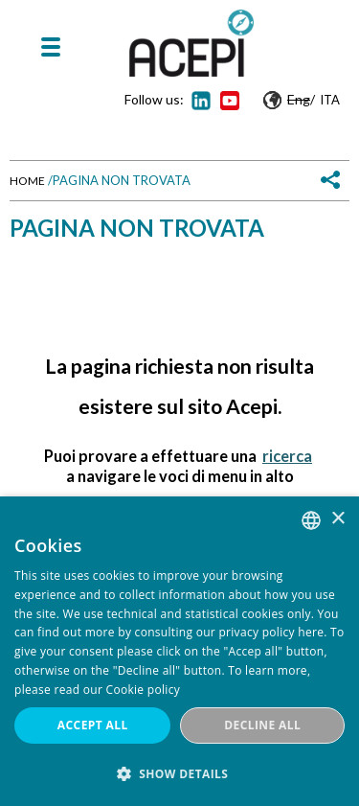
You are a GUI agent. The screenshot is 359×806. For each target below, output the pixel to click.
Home (27, 180)
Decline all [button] (262, 725)
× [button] (337, 519)
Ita (330, 99)
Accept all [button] (92, 725)
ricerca (287, 456)
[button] (179, 774)
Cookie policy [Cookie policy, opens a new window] (143, 689)
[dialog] (179, 651)
